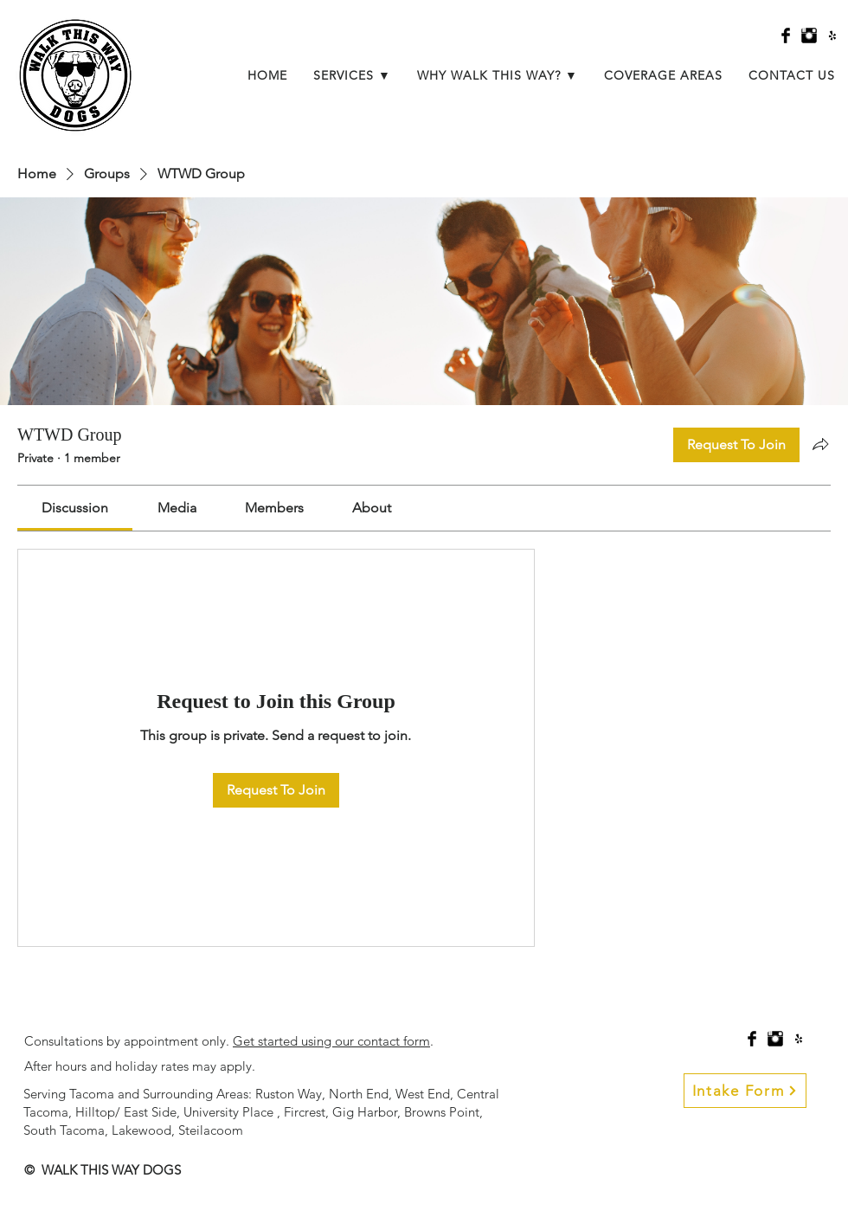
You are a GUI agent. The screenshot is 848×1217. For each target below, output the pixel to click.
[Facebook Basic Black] (785, 35)
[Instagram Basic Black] (809, 35)
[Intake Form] (745, 1090)
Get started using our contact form (331, 1041)
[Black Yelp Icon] (832, 35)
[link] (75, 507)
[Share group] (820, 444)
